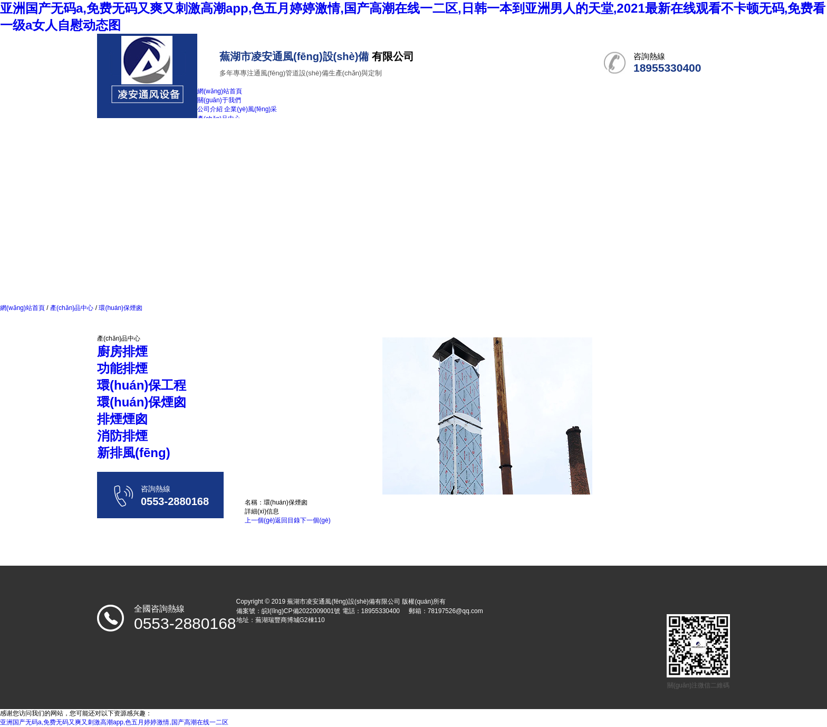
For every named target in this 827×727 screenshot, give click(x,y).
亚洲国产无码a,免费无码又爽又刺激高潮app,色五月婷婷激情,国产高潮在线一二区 (114, 722)
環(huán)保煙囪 (119, 308)
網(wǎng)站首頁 (22, 308)
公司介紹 (210, 109)
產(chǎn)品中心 (72, 308)
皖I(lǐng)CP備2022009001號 (301, 611)
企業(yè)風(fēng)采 (250, 109)
